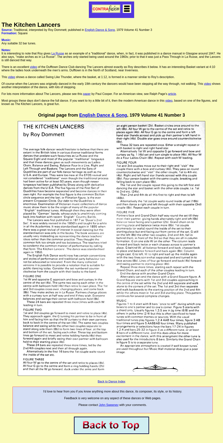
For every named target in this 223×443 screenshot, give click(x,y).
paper (87, 93)
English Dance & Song (100, 29)
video (33, 66)
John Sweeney (109, 405)
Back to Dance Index (111, 381)
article (172, 93)
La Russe (57, 53)
